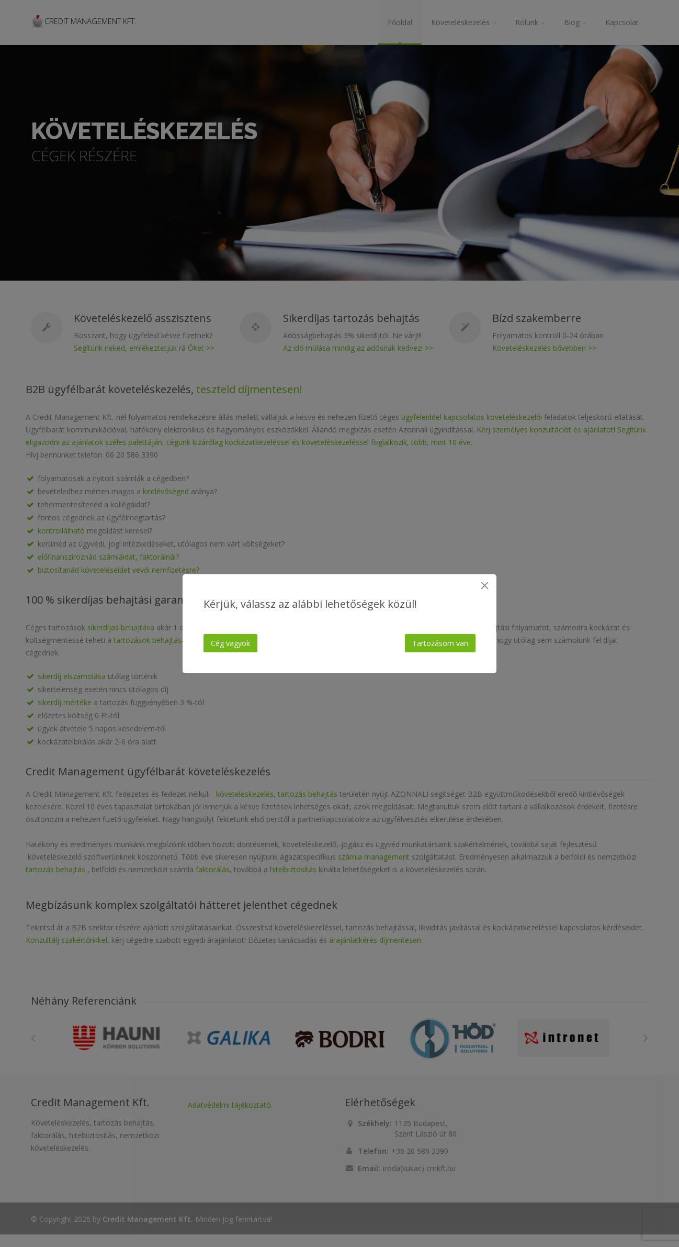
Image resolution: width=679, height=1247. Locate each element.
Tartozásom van (440, 643)
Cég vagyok (230, 643)
